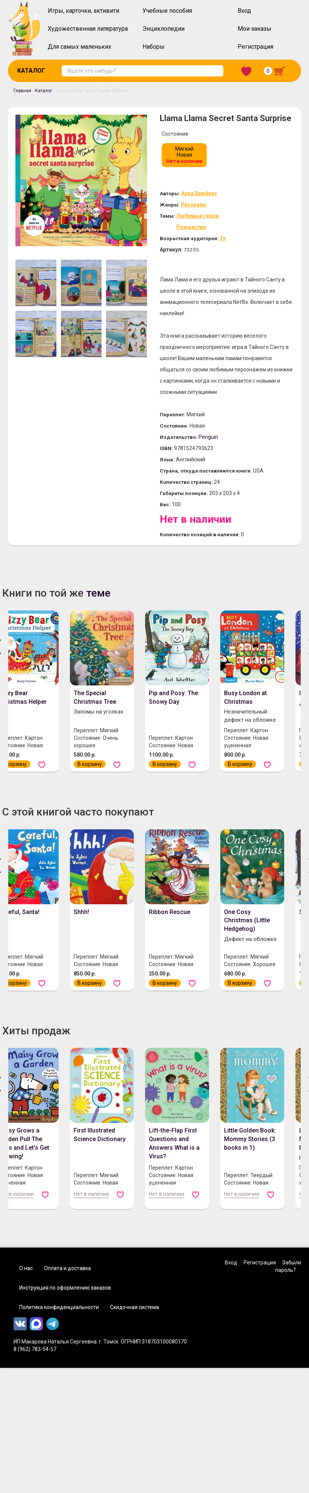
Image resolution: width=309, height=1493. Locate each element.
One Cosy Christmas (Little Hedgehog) (247, 934)
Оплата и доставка (67, 1282)
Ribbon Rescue (169, 925)
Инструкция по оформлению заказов (65, 1301)
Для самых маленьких (79, 46)
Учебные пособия (167, 10)
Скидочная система (134, 1321)
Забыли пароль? (288, 1280)
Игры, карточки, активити (83, 10)
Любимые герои (203, 216)
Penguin (215, 450)
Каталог (31, 70)
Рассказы (198, 205)
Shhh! (81, 925)
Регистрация (255, 46)
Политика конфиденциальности (59, 1321)
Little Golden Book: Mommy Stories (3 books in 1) (250, 1152)
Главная (22, 90)
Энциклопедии (163, 28)
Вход (244, 10)
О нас (26, 1282)
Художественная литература (88, 28)
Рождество (197, 228)
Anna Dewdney (207, 193)
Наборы (153, 46)
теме (98, 606)
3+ (233, 240)
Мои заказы (254, 28)
